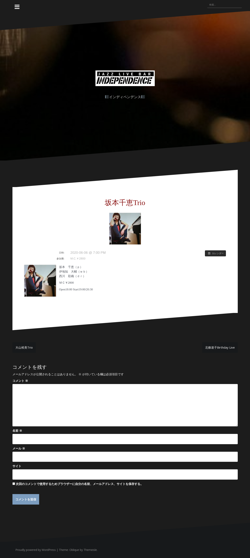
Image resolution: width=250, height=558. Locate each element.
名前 (17, 431)
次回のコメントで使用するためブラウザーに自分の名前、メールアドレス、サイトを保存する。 (79, 484)
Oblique (74, 550)
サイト (16, 466)
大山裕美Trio (24, 347)
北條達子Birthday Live (220, 347)
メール (18, 448)
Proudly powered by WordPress (35, 550)
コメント (20, 381)
